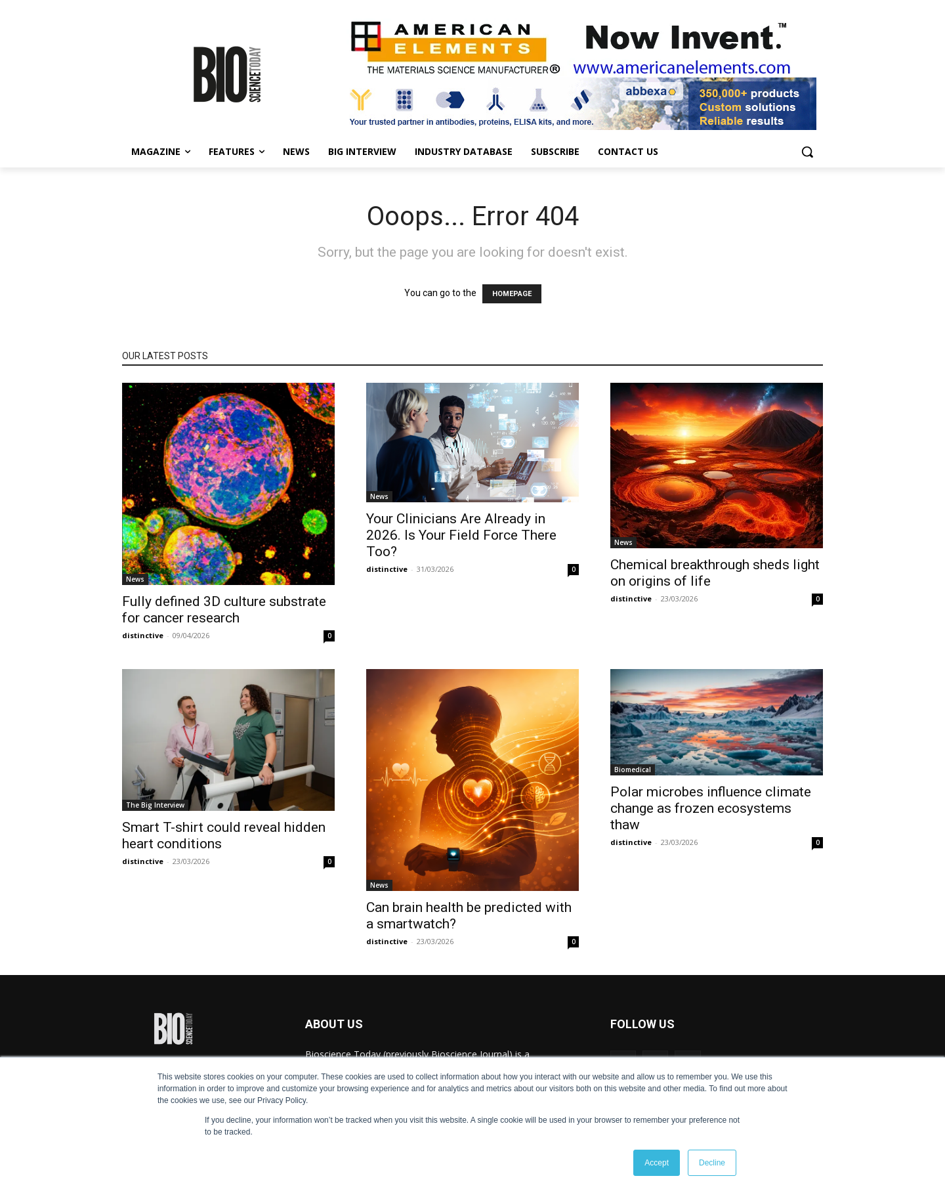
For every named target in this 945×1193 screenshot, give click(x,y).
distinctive (142, 635)
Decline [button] (712, 1162)
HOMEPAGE (512, 294)
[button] (807, 151)
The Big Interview (155, 805)
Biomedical (632, 769)
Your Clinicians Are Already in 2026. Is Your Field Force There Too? (461, 535)
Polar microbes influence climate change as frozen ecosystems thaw (710, 808)
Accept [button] (656, 1162)
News (135, 579)
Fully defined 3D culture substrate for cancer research (224, 610)
